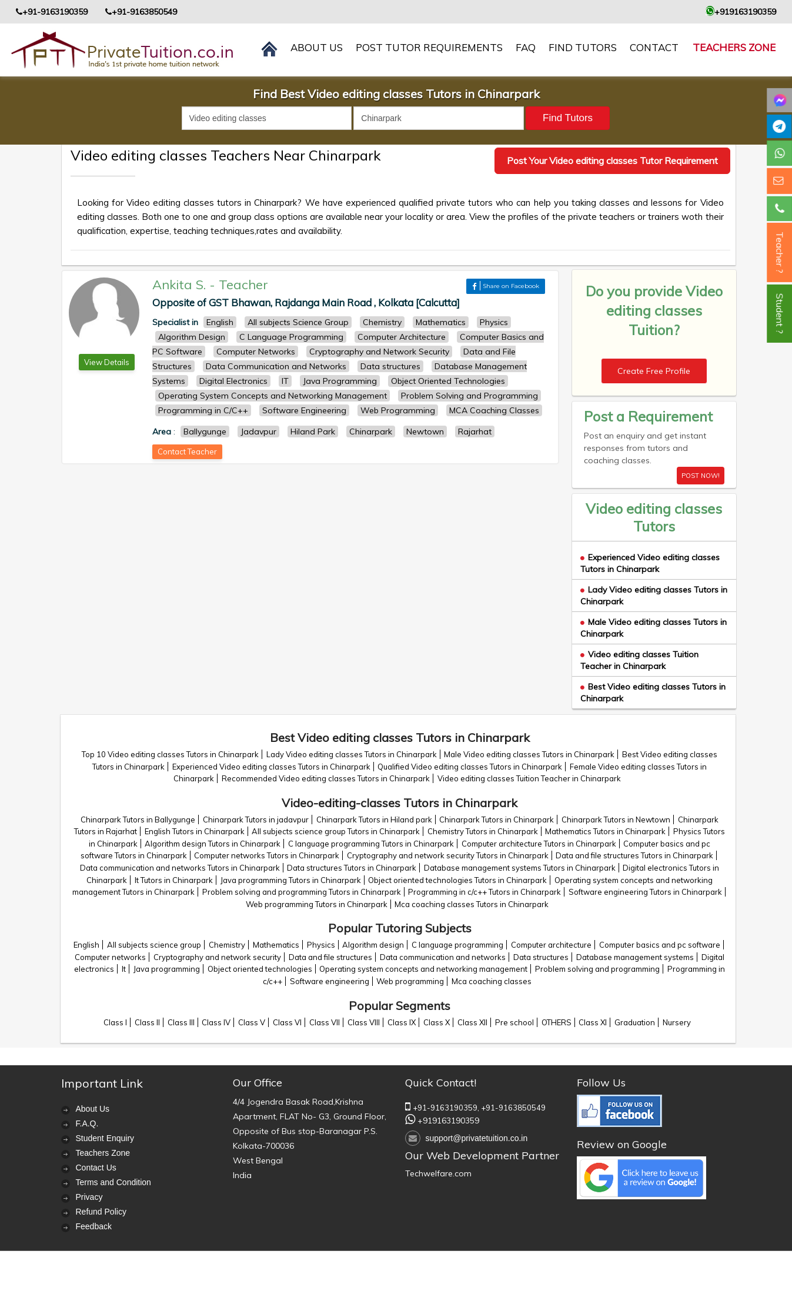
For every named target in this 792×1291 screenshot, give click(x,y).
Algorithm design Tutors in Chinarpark (212, 843)
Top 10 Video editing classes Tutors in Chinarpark (170, 754)
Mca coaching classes (492, 981)
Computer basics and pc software (659, 944)
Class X (436, 1022)
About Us (93, 1108)
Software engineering (329, 981)
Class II (147, 1022)
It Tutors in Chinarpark (174, 880)
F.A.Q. (87, 1123)
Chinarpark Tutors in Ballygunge (138, 819)
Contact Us (96, 1167)
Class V (251, 1022)
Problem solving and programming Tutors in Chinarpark (301, 892)
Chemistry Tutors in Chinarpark (482, 831)
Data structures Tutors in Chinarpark (351, 867)
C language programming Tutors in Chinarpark (371, 843)
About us (316, 47)
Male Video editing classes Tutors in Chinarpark (529, 754)
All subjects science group (154, 944)
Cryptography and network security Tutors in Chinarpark (448, 855)
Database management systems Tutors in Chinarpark (520, 867)
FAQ (526, 47)
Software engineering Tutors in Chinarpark (645, 892)
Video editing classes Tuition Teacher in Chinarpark (639, 660)
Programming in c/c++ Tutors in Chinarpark (484, 892)
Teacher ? (780, 252)
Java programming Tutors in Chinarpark (290, 880)
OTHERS (557, 1022)
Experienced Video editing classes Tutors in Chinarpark (650, 563)
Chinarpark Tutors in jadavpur (256, 819)
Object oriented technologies (260, 969)
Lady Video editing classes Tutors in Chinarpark (351, 754)
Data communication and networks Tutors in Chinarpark (180, 867)
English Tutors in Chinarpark (195, 831)
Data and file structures (330, 957)
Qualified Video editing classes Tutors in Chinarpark (469, 766)
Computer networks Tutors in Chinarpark (266, 855)
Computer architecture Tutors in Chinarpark (539, 843)
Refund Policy (101, 1211)
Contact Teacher (187, 451)
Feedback (94, 1226)
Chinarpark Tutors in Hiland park (374, 819)
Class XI (593, 1022)
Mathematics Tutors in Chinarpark (605, 831)
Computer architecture (551, 944)
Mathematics (276, 944)
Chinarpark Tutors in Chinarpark (496, 819)
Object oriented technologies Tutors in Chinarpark (457, 880)
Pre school (514, 1022)
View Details (106, 362)
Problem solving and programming (597, 969)
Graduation (634, 1022)
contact (654, 47)
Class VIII (363, 1022)
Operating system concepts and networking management (423, 969)
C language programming (457, 944)
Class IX (401, 1022)
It (124, 969)
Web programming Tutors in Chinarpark (316, 904)
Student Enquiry (105, 1138)
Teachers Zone (734, 47)
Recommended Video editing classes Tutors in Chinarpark (326, 778)
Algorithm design (373, 944)
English (86, 944)
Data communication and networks (443, 957)
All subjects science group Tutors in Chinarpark (336, 831)
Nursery (677, 1022)
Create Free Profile (653, 371)
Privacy (89, 1197)
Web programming (410, 981)
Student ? (780, 313)
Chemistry (227, 944)
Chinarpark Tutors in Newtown (616, 819)
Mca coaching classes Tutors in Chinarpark (472, 904)
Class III (181, 1022)
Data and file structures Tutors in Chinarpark (634, 855)
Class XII (472, 1022)
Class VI (287, 1022)
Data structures (541, 957)
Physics (321, 944)
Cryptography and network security (217, 957)
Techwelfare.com (438, 1173)
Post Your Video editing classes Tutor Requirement (612, 160)
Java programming (166, 969)
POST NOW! (700, 475)
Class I (115, 1022)
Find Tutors (583, 47)
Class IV (216, 1022)
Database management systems (635, 957)
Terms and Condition (113, 1182)
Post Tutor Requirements (429, 47)
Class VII (324, 1022)
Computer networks (110, 957)
